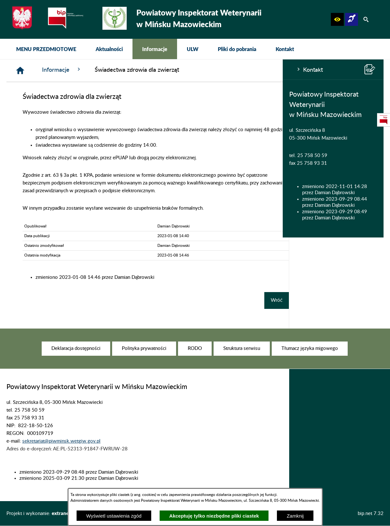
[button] (337, 19)
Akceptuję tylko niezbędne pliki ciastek (214, 516)
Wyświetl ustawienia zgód (114, 516)
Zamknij (295, 516)
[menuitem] (46, 49)
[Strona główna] (115, 70)
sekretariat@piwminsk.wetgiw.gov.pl (61, 449)
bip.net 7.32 (371, 513)
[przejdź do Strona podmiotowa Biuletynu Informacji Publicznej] (383, 119)
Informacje (156, 69)
